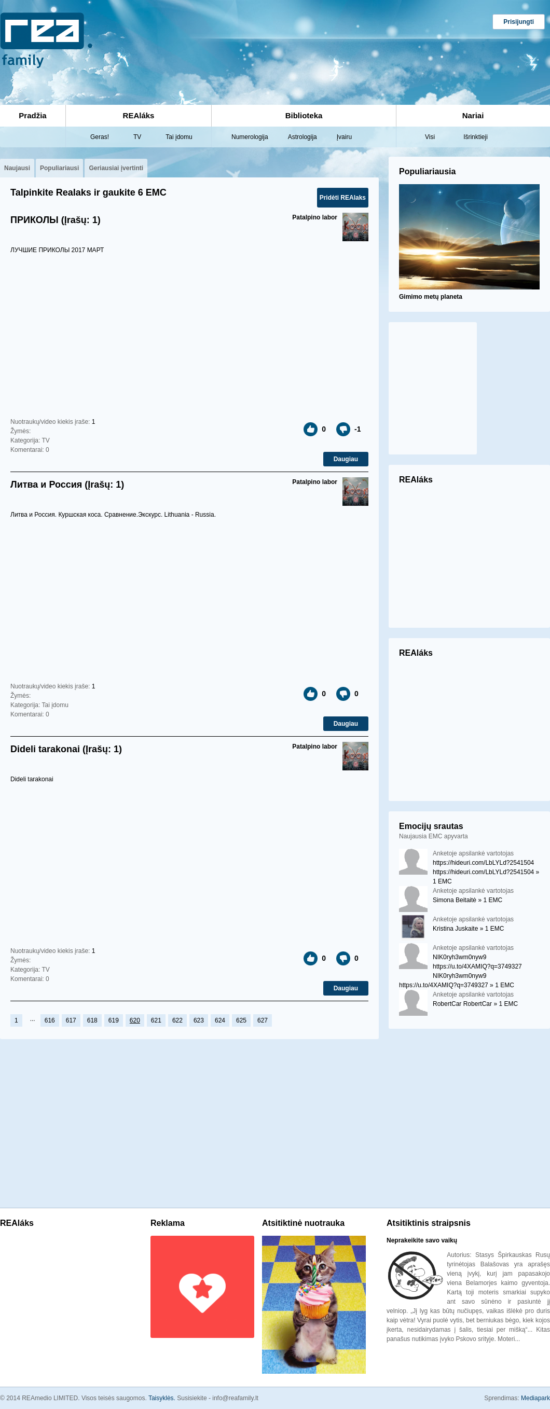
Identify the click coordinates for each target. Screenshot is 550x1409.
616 (50, 1020)
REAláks (139, 115)
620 (135, 1020)
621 (156, 1020)
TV (137, 137)
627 (262, 1020)
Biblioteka (304, 115)
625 (241, 1020)
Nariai (473, 115)
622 (177, 1020)
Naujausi (17, 168)
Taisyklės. (162, 1398)
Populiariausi (59, 168)
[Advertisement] (227, 45)
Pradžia (32, 115)
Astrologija (302, 137)
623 (199, 1020)
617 (71, 1020)
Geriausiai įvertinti (116, 168)
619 (113, 1020)
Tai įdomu (179, 137)
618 (92, 1020)
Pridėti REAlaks (343, 197)
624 (220, 1020)
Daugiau (346, 459)
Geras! (99, 137)
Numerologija (249, 137)
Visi (430, 137)
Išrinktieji (475, 137)
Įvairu (344, 137)
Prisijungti (518, 21)
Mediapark (535, 1398)
